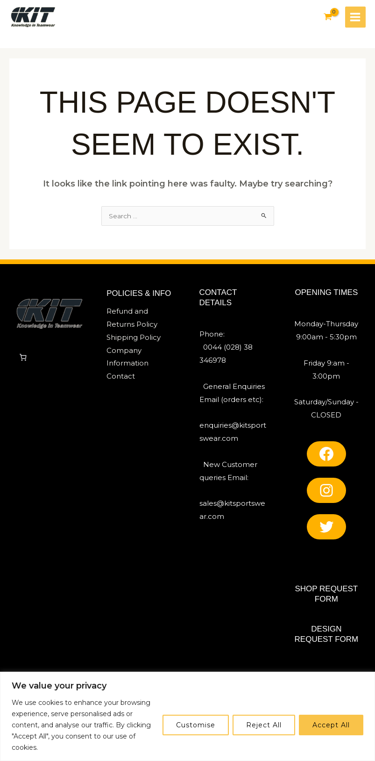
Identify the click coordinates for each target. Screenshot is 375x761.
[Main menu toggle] (355, 17)
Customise (195, 725)
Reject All (264, 725)
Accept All (331, 725)
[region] (187, 716)
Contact (120, 378)
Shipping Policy (133, 339)
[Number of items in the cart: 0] (23, 359)
